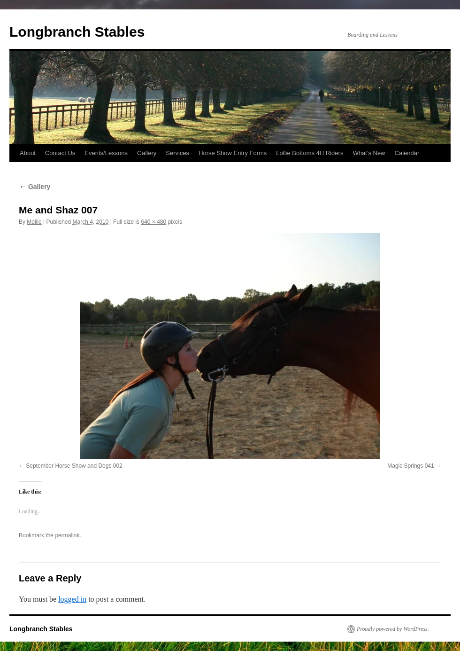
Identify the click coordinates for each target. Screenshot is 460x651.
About (28, 153)
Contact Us (60, 153)
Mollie (34, 222)
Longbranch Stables (77, 31)
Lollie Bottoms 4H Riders (309, 153)
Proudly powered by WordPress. (393, 629)
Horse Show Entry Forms (233, 153)
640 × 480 (153, 222)
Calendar (407, 153)
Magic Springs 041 (410, 466)
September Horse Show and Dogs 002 (74, 466)
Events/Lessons (106, 153)
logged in (72, 599)
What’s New (369, 153)
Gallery (146, 153)
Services (177, 153)
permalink (67, 535)
